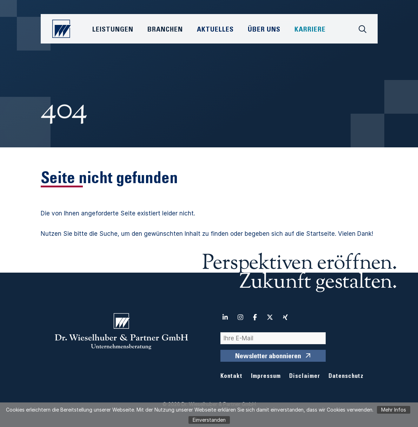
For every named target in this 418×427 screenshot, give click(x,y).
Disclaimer (304, 377)
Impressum (266, 377)
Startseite (320, 233)
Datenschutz (346, 377)
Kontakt (231, 377)
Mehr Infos (393, 410)
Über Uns (264, 30)
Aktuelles (215, 30)
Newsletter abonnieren (268, 356)
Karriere (310, 30)
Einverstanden (209, 420)
